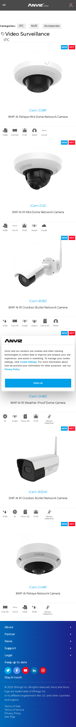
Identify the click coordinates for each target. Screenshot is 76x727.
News (8, 641)
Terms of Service (14, 709)
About (9, 627)
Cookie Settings (28, 362)
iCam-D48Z (38, 396)
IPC (21, 26)
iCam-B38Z (38, 301)
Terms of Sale (12, 706)
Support (10, 648)
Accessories (52, 26)
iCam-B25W (38, 492)
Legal (8, 655)
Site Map (10, 716)
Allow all (38, 383)
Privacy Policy (12, 369)
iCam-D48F (38, 587)
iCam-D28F (38, 110)
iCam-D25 (38, 206)
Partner (10, 634)
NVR (34, 26)
